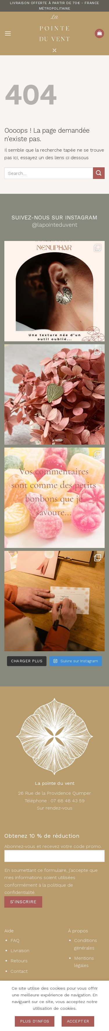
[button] (7, 33)
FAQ (14, 940)
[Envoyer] (99, 173)
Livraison (19, 950)
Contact (19, 971)
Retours (19, 960)
